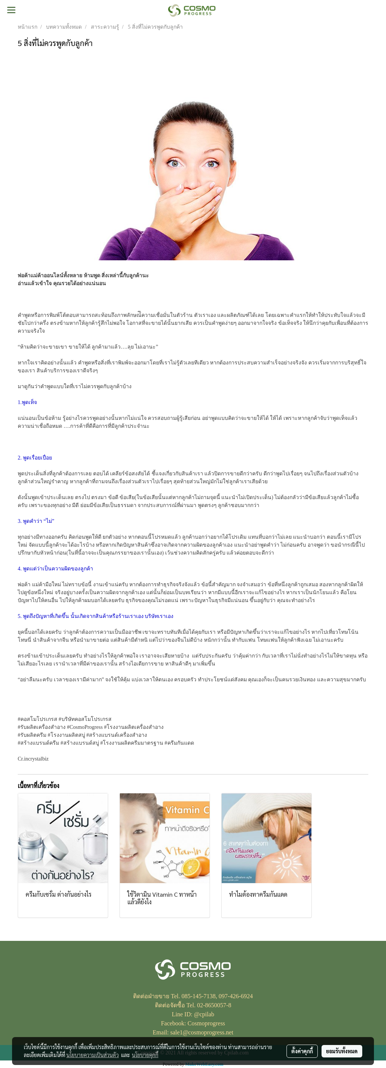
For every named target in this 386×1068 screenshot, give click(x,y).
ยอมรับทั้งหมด (342, 1051)
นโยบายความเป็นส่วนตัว (92, 1054)
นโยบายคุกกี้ (145, 1054)
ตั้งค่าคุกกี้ (302, 1051)
